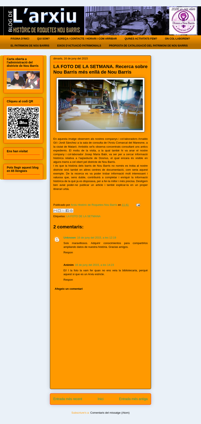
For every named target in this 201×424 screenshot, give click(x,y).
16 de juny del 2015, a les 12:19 (96, 237)
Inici (101, 399)
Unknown (69, 237)
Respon (68, 252)
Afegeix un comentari (69, 288)
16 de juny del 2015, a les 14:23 (94, 264)
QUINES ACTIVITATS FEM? (141, 38)
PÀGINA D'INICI (20, 38)
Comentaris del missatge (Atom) (110, 412)
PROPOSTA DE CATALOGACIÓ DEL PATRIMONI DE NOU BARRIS (148, 45)
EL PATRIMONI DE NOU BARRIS (30, 45)
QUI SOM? (43, 38)
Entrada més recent (67, 399)
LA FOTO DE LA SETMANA (83, 216)
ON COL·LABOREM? (177, 38)
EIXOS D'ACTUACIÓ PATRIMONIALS (79, 45)
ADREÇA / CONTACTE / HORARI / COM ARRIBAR (87, 38)
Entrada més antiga (133, 399)
